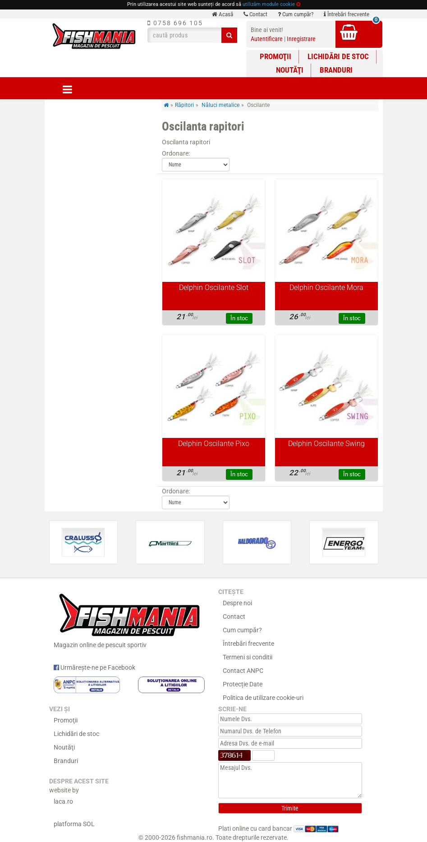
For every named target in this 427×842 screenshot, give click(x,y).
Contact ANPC (243, 670)
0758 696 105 (175, 23)
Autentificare (267, 38)
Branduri (336, 69)
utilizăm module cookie (269, 4)
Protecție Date (242, 684)
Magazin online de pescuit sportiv (129, 619)
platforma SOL (74, 824)
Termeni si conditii (247, 657)
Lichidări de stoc (338, 56)
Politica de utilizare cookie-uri (263, 697)
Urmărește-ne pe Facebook (94, 667)
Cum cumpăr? (295, 14)
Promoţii (275, 56)
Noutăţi (289, 69)
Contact (255, 14)
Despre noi (237, 603)
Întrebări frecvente (346, 14)
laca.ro (63, 801)
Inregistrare (301, 38)
